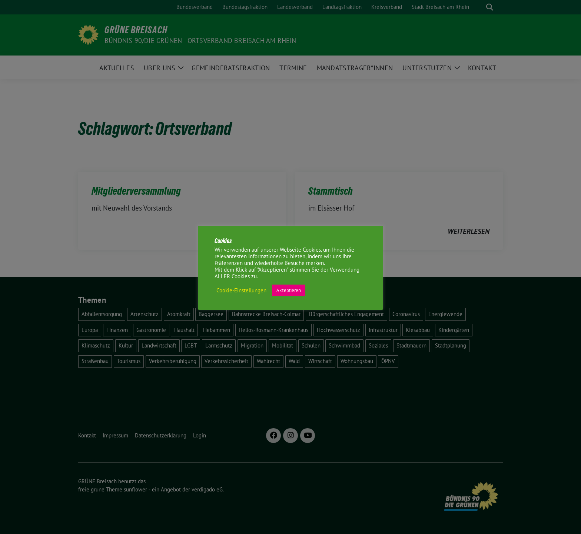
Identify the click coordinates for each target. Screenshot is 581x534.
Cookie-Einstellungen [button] (241, 290)
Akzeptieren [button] (288, 290)
